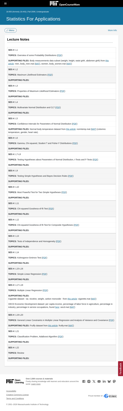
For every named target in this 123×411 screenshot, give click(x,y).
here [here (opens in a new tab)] (57, 307)
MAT (37, 64)
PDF (60, 55)
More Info (112, 30)
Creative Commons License (17, 395)
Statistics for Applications (33, 19)
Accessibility (11, 391)
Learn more (36, 384)
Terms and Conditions (15, 398)
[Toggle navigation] (5, 3)
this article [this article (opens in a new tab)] (71, 129)
